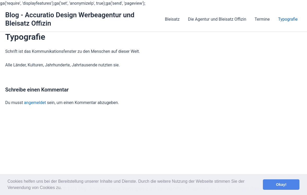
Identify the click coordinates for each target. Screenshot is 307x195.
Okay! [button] (281, 184)
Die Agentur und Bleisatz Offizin (217, 19)
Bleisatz (172, 19)
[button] (63, 188)
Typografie (288, 19)
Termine (262, 19)
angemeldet (35, 102)
